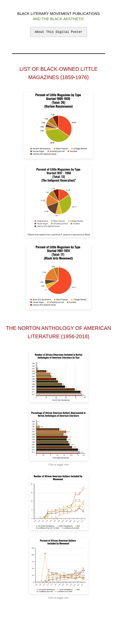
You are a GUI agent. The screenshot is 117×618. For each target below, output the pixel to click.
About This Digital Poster (58, 32)
